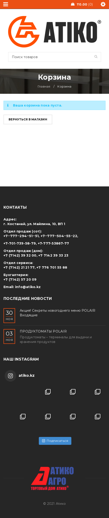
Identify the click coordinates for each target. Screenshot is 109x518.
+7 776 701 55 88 (51, 267)
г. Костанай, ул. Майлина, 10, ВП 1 (34, 224)
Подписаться (55, 441)
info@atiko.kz (28, 287)
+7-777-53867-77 (53, 243)
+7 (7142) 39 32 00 (19, 255)
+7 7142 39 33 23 (53, 255)
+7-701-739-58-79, (20, 243)
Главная (44, 86)
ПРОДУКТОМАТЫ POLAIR (43, 331)
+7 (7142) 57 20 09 (20, 279)
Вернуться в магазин (28, 119)
